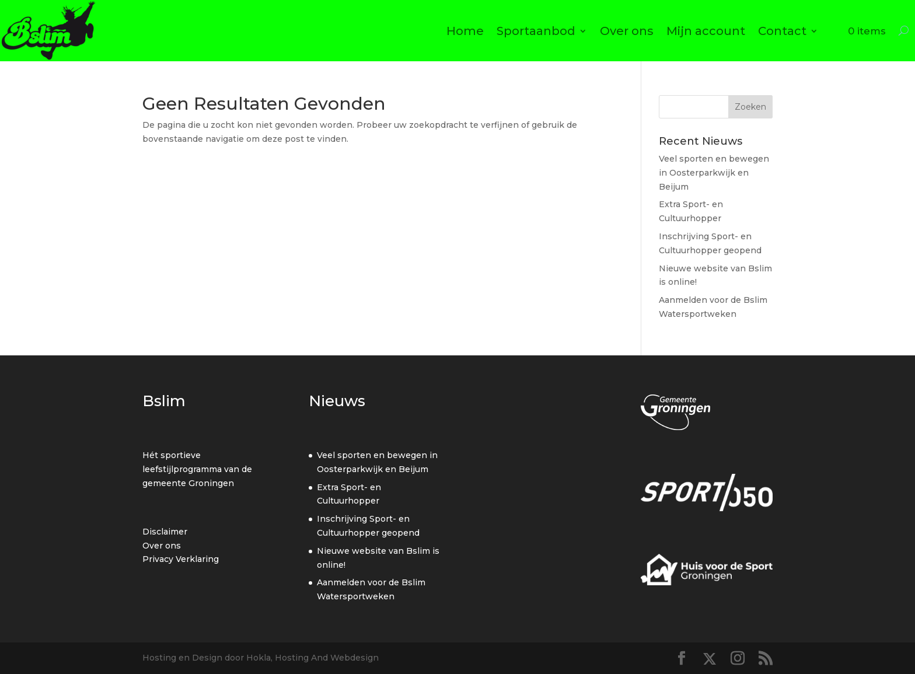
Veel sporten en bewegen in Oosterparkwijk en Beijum (714, 172)
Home (465, 31)
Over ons (627, 31)
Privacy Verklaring (180, 559)
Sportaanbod (536, 31)
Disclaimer (164, 531)
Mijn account (705, 31)
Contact (782, 31)
